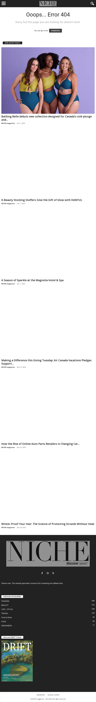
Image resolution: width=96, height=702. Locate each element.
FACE (3, 622)
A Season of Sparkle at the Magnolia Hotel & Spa (32, 280)
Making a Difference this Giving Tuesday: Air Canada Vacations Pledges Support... (46, 362)
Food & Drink (6, 617)
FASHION (5, 601)
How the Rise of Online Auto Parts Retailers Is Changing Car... (40, 444)
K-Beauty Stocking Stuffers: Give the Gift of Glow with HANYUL (41, 200)
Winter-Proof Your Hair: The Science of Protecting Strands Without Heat (47, 524)
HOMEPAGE (55, 30)
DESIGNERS (6, 626)
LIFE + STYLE (7, 609)
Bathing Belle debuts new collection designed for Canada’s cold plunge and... (46, 118)
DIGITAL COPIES (53, 695)
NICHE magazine (8, 123)
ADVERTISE (41, 695)
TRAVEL (4, 613)
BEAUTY (4, 605)
